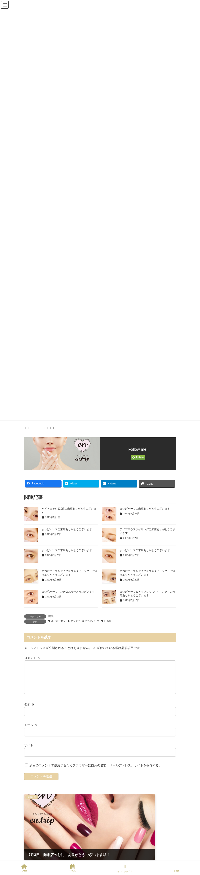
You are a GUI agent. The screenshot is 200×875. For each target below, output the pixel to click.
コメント (32, 658)
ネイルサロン (58, 621)
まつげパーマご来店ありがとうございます (145, 508)
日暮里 (107, 621)
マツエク (75, 621)
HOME (24, 868)
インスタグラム (125, 868)
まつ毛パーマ (92, 621)
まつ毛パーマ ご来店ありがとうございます (68, 591)
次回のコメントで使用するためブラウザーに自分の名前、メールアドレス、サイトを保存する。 (95, 770)
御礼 (51, 616)
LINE (176, 868)
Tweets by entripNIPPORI (41, 856)
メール (30, 730)
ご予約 (72, 868)
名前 (29, 710)
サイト (28, 750)
